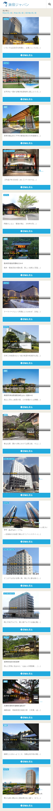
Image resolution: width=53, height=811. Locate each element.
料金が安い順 (7, 13)
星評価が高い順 (30, 13)
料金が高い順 (18, 13)
